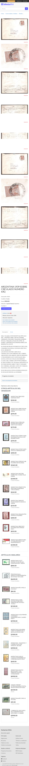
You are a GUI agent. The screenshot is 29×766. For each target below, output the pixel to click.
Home (2, 13)
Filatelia (20, 13)
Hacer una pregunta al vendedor (10, 321)
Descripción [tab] (5, 332)
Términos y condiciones (21, 740)
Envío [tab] (11, 332)
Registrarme (4, 738)
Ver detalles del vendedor (9, 320)
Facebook (4, 758)
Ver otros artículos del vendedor (10, 323)
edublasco (5, 313)
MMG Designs (19, 750)
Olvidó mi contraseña (6, 745)
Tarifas (17, 745)
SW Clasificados (19, 753)
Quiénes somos (19, 738)
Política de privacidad (20, 742)
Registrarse (19, 1)
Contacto (3, 753)
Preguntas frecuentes (6, 750)
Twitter (3, 761)
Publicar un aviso (5, 742)
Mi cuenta (25, 1)
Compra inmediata (6, 308)
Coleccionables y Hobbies (11, 13)
